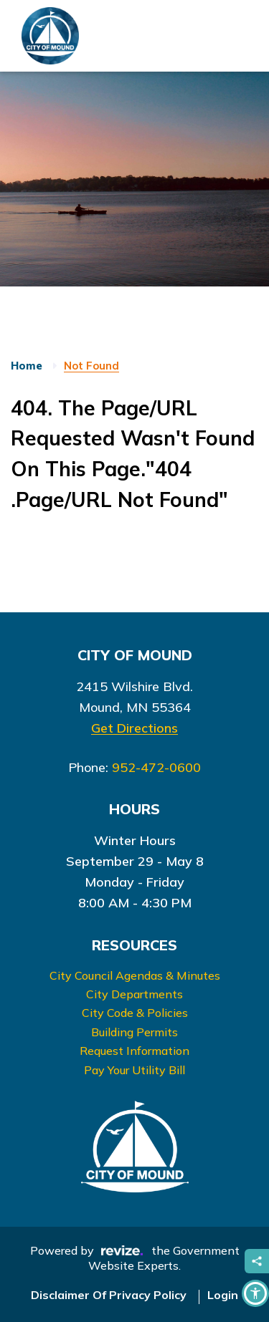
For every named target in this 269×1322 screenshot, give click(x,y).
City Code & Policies (135, 1012)
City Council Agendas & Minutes (134, 975)
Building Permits (134, 1032)
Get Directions (134, 728)
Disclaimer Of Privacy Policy (109, 1295)
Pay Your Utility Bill (134, 1070)
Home (26, 365)
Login (222, 1295)
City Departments (134, 994)
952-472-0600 (156, 767)
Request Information (134, 1050)
